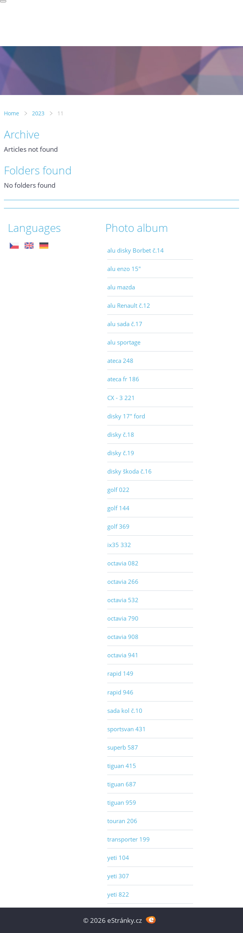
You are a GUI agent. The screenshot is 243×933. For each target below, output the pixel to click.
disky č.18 (120, 434)
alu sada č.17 (124, 324)
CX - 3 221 (121, 398)
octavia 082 (122, 563)
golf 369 (118, 526)
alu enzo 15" (124, 269)
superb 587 (122, 747)
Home (11, 113)
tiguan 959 (121, 802)
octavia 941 (122, 655)
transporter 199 (128, 839)
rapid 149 (120, 673)
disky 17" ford (126, 416)
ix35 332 (119, 545)
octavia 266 (122, 581)
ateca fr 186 (123, 379)
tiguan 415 (121, 766)
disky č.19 (120, 453)
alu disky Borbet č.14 (135, 250)
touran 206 (122, 821)
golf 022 (118, 489)
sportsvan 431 (126, 729)
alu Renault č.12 (128, 305)
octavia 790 (122, 618)
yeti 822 (118, 894)
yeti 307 (118, 876)
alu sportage (123, 342)
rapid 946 (120, 692)
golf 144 (118, 508)
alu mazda (121, 287)
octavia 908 (122, 637)
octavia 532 (122, 600)
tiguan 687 (121, 784)
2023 (38, 113)
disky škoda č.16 (129, 471)
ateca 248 (120, 360)
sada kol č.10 (124, 710)
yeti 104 (118, 857)
